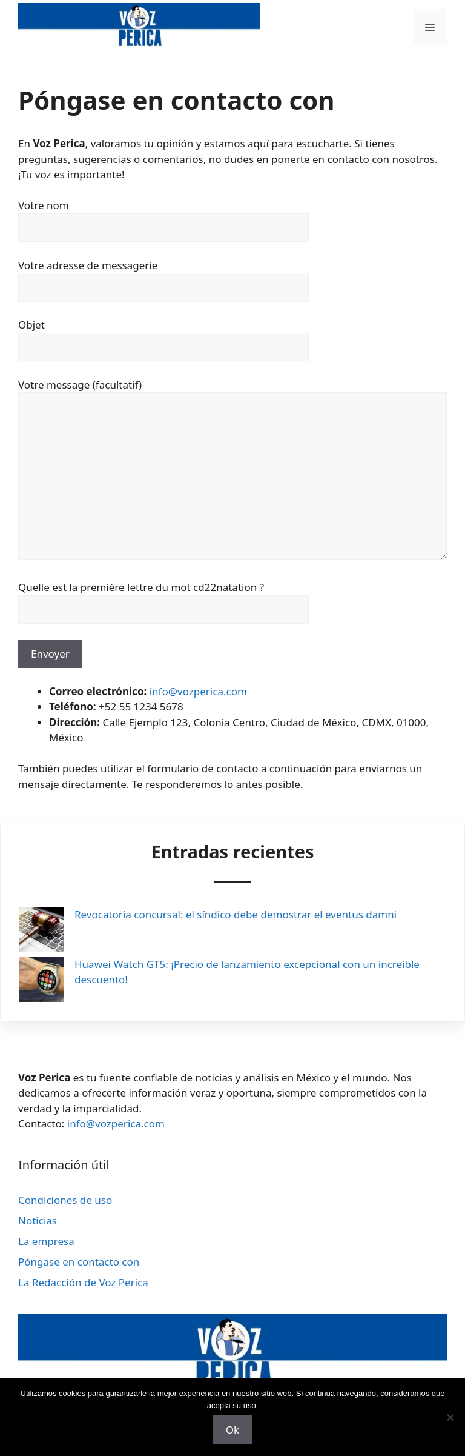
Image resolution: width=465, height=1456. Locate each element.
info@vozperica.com (198, 691)
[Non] (450, 1417)
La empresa (46, 1241)
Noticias (37, 1220)
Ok (232, 1430)
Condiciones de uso (65, 1200)
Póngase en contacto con (78, 1262)
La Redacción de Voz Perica (83, 1282)
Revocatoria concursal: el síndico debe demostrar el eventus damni (235, 914)
